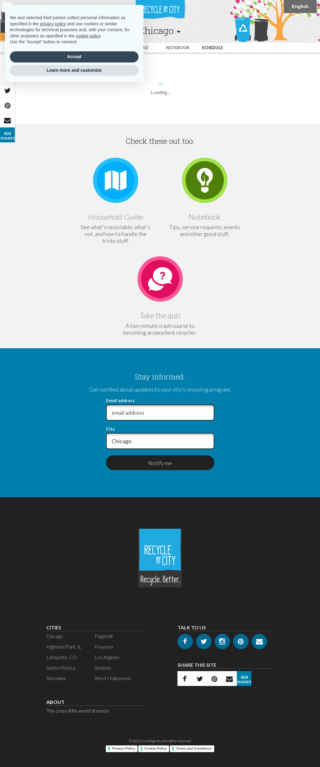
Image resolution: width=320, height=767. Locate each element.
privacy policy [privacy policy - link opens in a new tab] (53, 23)
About (55, 702)
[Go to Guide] (115, 180)
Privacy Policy (123, 748)
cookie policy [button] (88, 35)
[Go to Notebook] (204, 180)
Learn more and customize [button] (74, 70)
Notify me (160, 463)
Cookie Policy (155, 748)
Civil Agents (151, 741)
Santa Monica (60, 668)
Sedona (103, 668)
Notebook (178, 47)
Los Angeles (107, 657)
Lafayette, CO (61, 657)
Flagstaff (104, 636)
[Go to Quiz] (160, 279)
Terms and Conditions (193, 748)
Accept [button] (74, 56)
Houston (104, 646)
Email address (120, 400)
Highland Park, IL (64, 646)
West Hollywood (112, 678)
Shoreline (56, 678)
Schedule (212, 47)
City (110, 429)
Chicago (54, 636)
